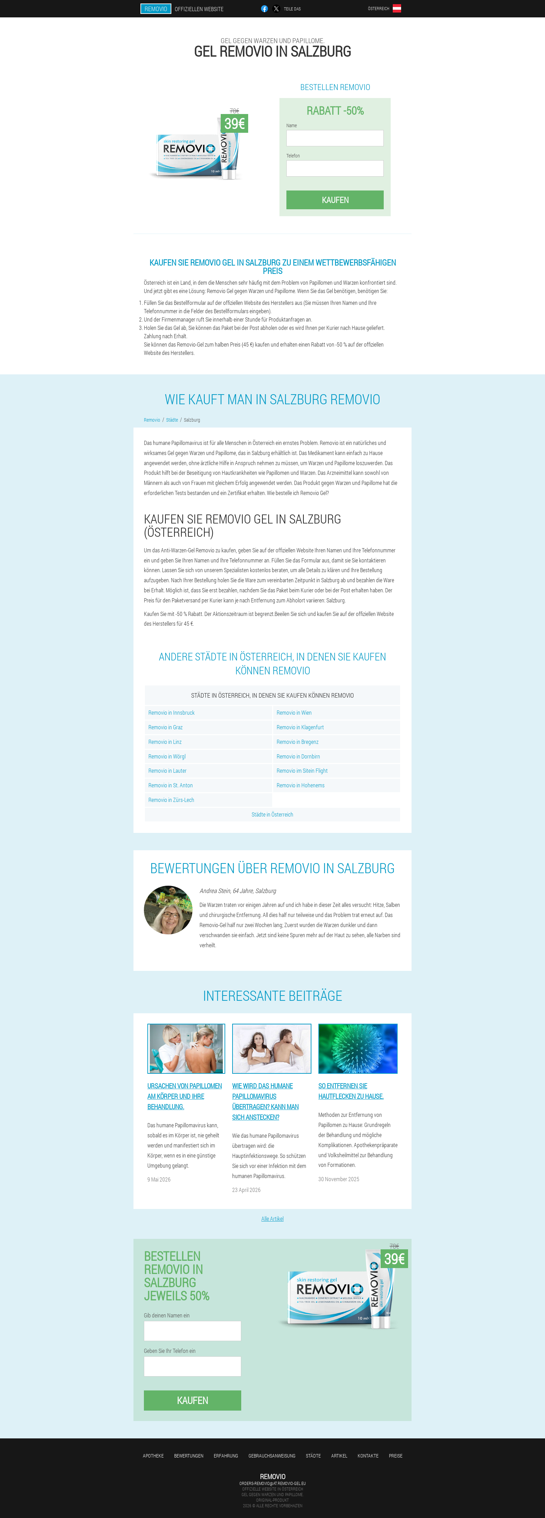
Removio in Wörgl (167, 756)
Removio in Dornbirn (298, 756)
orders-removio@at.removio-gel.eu (272, 1483)
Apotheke (153, 1455)
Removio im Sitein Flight (302, 770)
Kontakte (368, 1455)
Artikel (339, 1455)
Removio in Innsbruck (171, 712)
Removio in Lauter (167, 770)
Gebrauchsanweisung (272, 1455)
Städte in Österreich (272, 814)
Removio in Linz (164, 741)
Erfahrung (226, 1455)
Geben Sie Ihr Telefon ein (170, 1351)
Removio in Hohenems (301, 785)
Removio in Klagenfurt (300, 727)
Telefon (293, 155)
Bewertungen (188, 1455)
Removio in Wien (294, 712)
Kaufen (335, 199)
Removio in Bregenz (297, 741)
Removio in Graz (165, 727)
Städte (313, 1455)
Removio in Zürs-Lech (171, 799)
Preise (395, 1455)
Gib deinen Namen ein (167, 1315)
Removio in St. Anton (170, 785)
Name (291, 125)
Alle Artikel (272, 1218)
